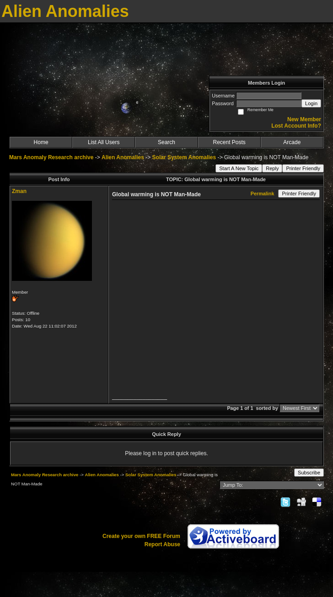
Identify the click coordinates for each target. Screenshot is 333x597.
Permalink (262, 193)
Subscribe (309, 472)
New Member (304, 119)
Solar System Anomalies (184, 157)
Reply (272, 168)
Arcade (292, 142)
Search (166, 142)
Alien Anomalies (123, 157)
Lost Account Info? (296, 126)
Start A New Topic (238, 168)
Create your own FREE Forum (141, 536)
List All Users (103, 142)
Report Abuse (162, 544)
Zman (19, 191)
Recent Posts (229, 142)
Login (311, 103)
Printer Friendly (303, 168)
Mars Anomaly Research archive (51, 157)
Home (41, 142)
